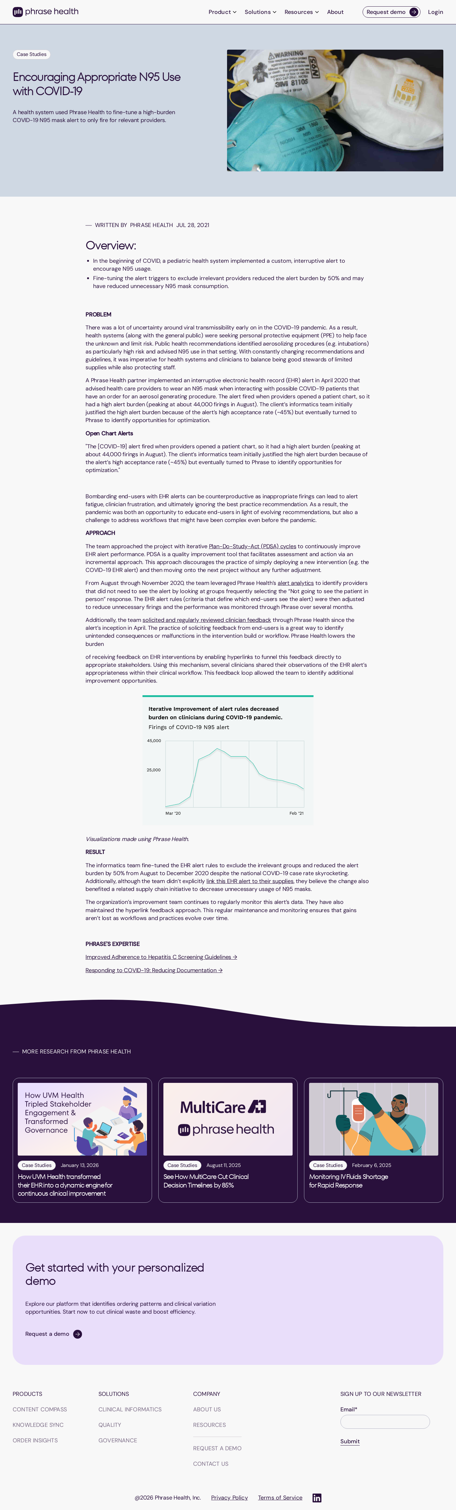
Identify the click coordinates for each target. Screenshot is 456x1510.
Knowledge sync (38, 1425)
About (335, 12)
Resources (209, 1425)
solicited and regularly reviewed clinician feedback (206, 620)
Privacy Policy (229, 1497)
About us (207, 1409)
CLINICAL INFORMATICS (130, 1409)
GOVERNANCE (117, 1440)
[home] (45, 12)
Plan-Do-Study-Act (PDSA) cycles (252, 546)
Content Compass (40, 1409)
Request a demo (217, 1448)
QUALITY (109, 1425)
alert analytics (296, 583)
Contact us (210, 1464)
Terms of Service (280, 1497)
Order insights (35, 1440)
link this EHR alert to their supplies (250, 881)
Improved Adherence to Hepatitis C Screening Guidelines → (161, 957)
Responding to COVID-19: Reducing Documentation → (154, 970)
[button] (223, 12)
